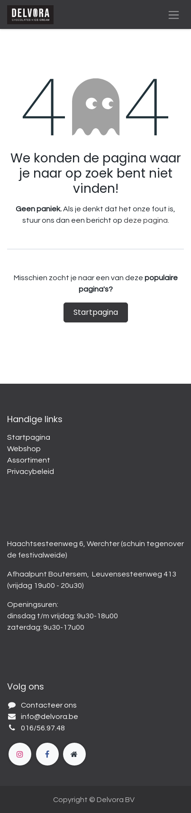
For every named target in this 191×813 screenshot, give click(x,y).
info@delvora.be (49, 716)
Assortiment (28, 460)
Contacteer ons (49, 705)
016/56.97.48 (43, 728)
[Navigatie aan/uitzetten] (174, 14)
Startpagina (95, 312)
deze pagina (146, 220)
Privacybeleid (30, 471)
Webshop (24, 449)
